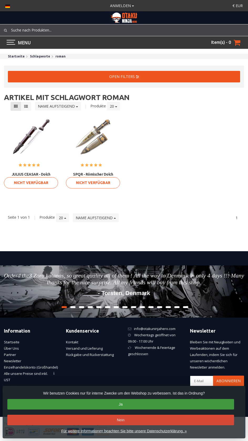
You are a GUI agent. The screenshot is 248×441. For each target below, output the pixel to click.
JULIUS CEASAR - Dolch (31, 174)
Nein (121, 420)
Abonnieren (228, 380)
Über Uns (11, 348)
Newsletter (12, 361)
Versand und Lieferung (84, 348)
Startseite (11, 342)
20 (113, 106)
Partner (10, 354)
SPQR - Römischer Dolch (93, 174)
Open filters (124, 76)
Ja (121, 404)
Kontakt (72, 342)
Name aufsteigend (58, 106)
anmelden (122, 5)
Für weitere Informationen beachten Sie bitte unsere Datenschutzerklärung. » (124, 431)
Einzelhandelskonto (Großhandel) (31, 367)
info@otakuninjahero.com (154, 328)
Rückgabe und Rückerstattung (90, 354)
